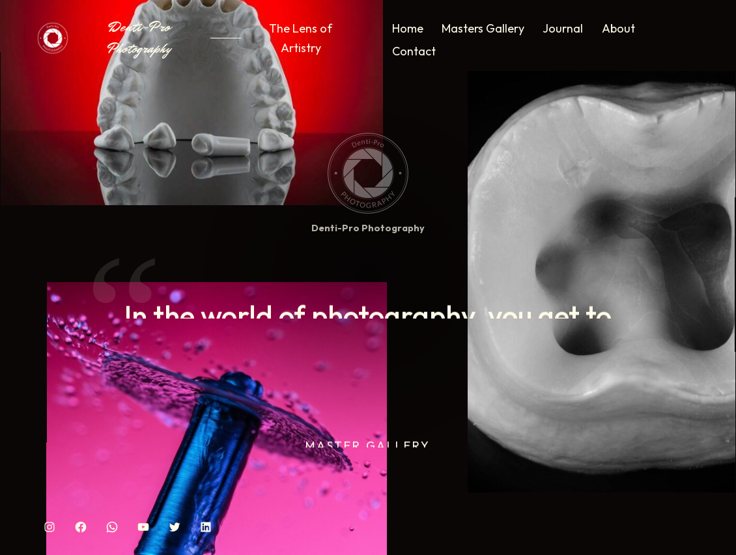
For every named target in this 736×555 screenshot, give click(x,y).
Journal (563, 28)
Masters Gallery (483, 28)
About (618, 28)
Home (407, 28)
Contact (414, 51)
